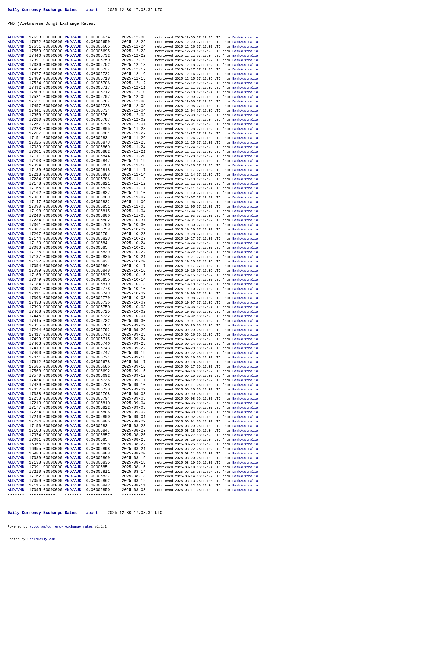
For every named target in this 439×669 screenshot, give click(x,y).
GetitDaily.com (41, 644)
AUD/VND (16, 43)
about (92, 10)
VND (68, 43)
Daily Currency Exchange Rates (42, 10)
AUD (77, 43)
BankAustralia (245, 43)
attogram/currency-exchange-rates (61, 630)
